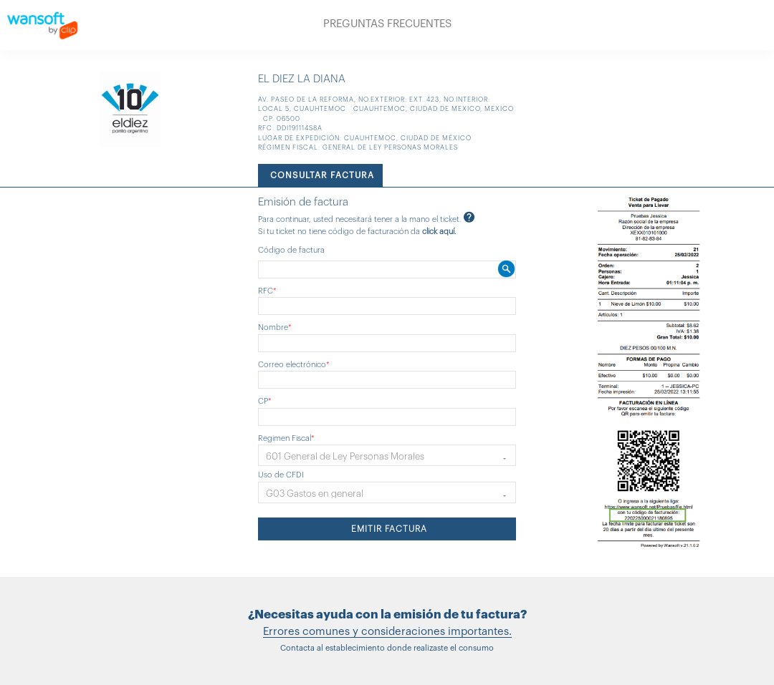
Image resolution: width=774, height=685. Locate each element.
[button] (387, 455)
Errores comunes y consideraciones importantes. (387, 631)
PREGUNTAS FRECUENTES (387, 24)
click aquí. (439, 231)
